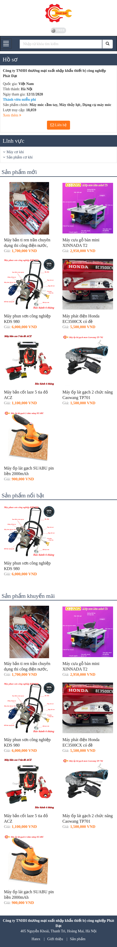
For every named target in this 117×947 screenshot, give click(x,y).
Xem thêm (12, 115)
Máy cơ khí (15, 152)
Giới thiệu (55, 939)
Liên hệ (58, 125)
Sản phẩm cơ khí (20, 157)
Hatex (35, 939)
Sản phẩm (78, 939)
